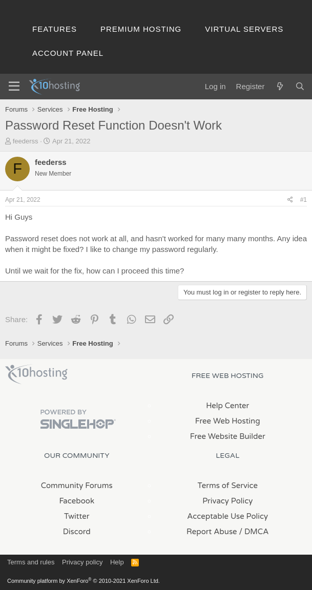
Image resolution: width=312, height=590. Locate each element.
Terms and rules (30, 562)
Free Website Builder (227, 436)
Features (54, 29)
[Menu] (14, 86)
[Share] (290, 200)
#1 (303, 199)
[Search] (300, 86)
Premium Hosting (140, 29)
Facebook (76, 500)
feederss (25, 141)
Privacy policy (82, 562)
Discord (77, 531)
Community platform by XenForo (83, 581)
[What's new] (279, 86)
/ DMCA (254, 531)
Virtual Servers (244, 29)
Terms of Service (227, 485)
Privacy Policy (227, 500)
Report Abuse (211, 531)
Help (117, 562)
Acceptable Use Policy (227, 516)
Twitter (76, 516)
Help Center (227, 405)
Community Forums (77, 485)
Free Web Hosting (227, 421)
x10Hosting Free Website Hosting (36, 374)
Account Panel (67, 53)
